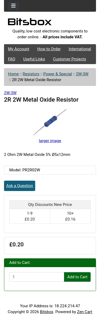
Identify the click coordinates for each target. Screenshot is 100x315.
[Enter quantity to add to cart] (36, 277)
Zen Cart (84, 311)
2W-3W (82, 74)
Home (13, 74)
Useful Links (34, 59)
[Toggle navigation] (13, 6)
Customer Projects (69, 59)
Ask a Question (19, 185)
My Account (18, 49)
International (80, 49)
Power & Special (57, 74)
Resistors (31, 74)
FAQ (11, 59)
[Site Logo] (50, 23)
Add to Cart (77, 277)
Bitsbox (46, 311)
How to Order (49, 49)
